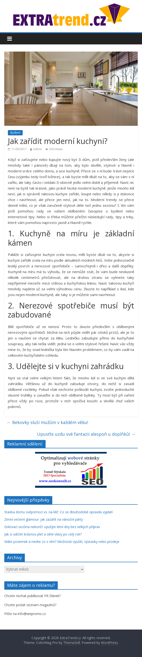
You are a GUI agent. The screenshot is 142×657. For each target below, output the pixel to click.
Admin (37, 149)
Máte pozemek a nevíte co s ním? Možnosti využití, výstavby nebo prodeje (61, 541)
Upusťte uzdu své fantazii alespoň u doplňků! (86, 434)
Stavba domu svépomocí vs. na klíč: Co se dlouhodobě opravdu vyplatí (58, 512)
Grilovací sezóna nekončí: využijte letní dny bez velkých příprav (52, 527)
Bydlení (15, 133)
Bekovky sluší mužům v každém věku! (47, 422)
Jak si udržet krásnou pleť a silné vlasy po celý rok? (43, 534)
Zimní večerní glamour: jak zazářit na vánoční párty (43, 519)
